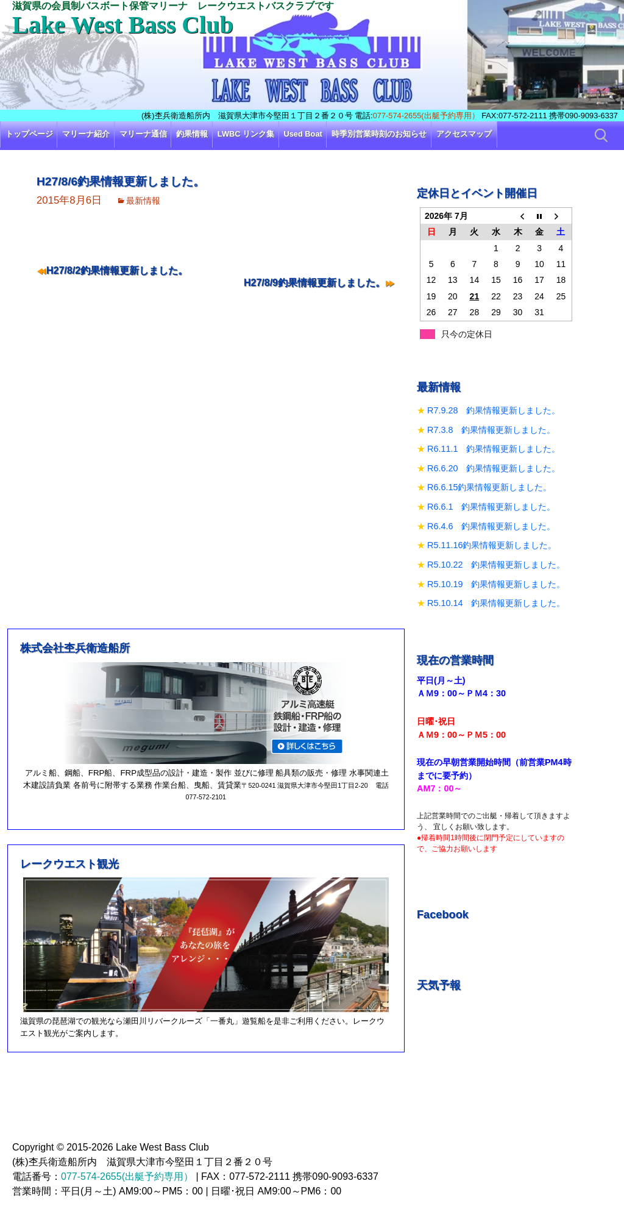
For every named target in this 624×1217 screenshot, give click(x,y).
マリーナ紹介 (86, 133)
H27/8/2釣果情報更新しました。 (117, 270)
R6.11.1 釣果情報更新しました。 (493, 449)
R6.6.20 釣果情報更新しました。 (493, 468)
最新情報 (143, 200)
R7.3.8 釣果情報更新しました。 (491, 430)
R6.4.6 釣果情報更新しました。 (491, 526)
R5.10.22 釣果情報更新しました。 (496, 564)
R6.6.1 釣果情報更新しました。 (491, 507)
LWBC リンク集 (246, 133)
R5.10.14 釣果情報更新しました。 (496, 603)
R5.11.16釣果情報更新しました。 (491, 545)
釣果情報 (192, 133)
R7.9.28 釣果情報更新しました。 (493, 410)
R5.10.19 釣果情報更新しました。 (496, 584)
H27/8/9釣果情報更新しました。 (314, 282)
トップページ (29, 133)
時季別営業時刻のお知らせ (379, 133)
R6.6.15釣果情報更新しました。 (489, 487)
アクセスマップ (464, 133)
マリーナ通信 (143, 133)
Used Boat (303, 133)
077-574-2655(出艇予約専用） (426, 115)
